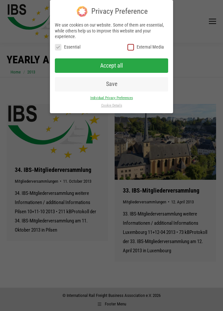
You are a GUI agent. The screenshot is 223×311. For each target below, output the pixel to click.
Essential (67, 47)
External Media (145, 47)
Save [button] (111, 84)
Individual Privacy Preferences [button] (111, 98)
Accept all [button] (111, 65)
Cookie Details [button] (111, 105)
